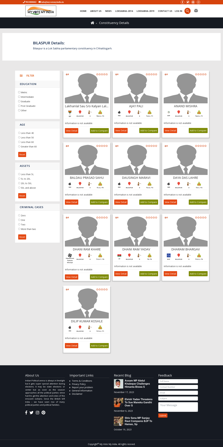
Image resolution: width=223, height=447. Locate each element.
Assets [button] (25, 166)
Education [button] (28, 84)
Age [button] (22, 124)
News (108, 10)
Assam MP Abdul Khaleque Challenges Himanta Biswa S (137, 383)
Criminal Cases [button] (31, 207)
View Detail (71, 130)
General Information (82, 390)
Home (83, 10)
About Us (95, 10)
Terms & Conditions (82, 380)
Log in (178, 10)
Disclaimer (77, 393)
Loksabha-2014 (124, 10)
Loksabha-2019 (145, 10)
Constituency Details (114, 23)
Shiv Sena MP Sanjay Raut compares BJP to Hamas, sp (138, 421)
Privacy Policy (79, 384)
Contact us (165, 10)
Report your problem (82, 387)
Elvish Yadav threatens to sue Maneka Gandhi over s (139, 402)
